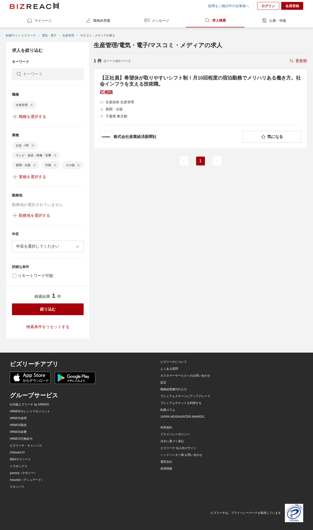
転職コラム (167, 409)
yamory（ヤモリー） (23, 473)
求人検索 (215, 20)
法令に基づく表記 (172, 441)
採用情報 (166, 468)
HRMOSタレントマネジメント (30, 411)
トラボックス (18, 466)
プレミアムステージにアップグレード (185, 396)
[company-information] (170, 137)
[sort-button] (298, 61)
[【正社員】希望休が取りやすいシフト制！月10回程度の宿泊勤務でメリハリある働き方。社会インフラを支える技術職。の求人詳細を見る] (200, 109)
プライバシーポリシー (175, 434)
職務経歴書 (97, 20)
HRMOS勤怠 (18, 425)
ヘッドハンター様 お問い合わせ (181, 454)
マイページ (39, 20)
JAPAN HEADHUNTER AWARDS (182, 416)
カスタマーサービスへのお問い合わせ (185, 375)
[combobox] (48, 246)
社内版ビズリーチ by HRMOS (29, 404)
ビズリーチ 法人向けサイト (178, 448)
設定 (163, 382)
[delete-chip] (31, 105)
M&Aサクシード (20, 459)
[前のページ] (183, 161)
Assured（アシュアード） (27, 479)
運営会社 (166, 461)
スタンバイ (17, 486)
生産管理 (68, 35)
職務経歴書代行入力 (173, 389)
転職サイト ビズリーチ (21, 35)
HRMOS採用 (18, 418)
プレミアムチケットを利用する (180, 403)
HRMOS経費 (18, 431)
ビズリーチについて (173, 361)
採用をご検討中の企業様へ (228, 6)
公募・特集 (273, 20)
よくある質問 (169, 368)
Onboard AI (17, 452)
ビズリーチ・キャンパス (26, 445)
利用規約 (166, 427)
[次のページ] (217, 161)
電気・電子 (49, 35)
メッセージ (156, 20)
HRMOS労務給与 (21, 438)
